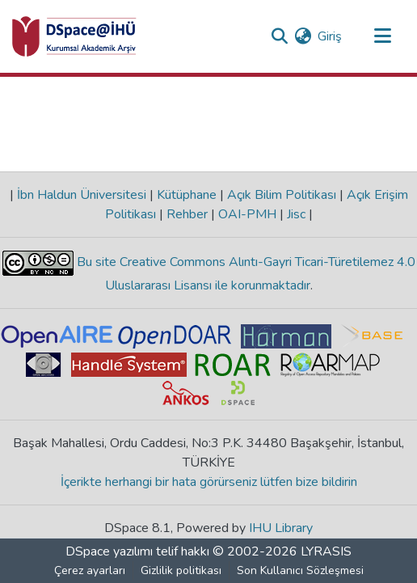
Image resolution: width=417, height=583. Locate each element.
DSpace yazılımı (109, 551)
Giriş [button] (330, 36)
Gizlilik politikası (181, 570)
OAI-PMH (247, 214)
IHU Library (281, 528)
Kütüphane (187, 195)
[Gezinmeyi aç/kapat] (382, 36)
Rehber (187, 214)
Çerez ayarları (89, 570)
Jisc (296, 214)
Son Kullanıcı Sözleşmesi (300, 570)
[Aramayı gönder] (279, 36)
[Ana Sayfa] (74, 36)
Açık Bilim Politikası (281, 195)
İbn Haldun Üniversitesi (82, 195)
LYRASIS (326, 551)
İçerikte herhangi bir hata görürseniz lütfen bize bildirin (209, 482)
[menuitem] (303, 36)
